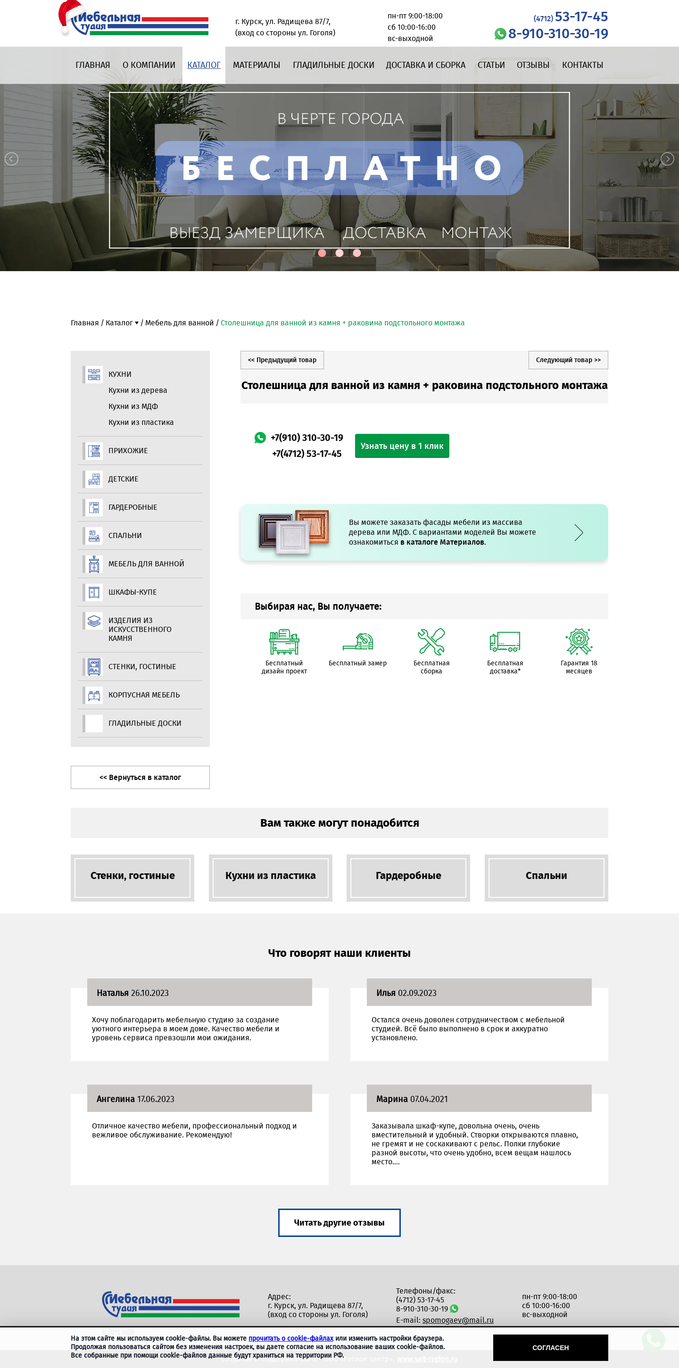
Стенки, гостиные (142, 666)
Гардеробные (132, 507)
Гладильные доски (333, 65)
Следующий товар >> (568, 360)
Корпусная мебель (144, 694)
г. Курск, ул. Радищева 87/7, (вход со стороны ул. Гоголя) (318, 1310)
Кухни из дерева (137, 390)
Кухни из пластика (141, 422)
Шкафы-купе (132, 592)
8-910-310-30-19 (558, 33)
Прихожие (128, 450)
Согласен (550, 1347)
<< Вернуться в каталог (140, 777)
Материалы (257, 65)
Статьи (491, 65)
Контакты (583, 65)
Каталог (204, 65)
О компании (149, 65)
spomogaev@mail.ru (458, 1320)
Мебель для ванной (179, 322)
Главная (92, 65)
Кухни (120, 374)
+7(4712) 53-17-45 (307, 453)
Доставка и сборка (425, 65)
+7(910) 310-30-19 (307, 437)
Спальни (125, 535)
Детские (123, 478)
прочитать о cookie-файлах (290, 1339)
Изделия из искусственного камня (140, 629)
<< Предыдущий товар (282, 360)
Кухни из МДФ (133, 406)
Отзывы (533, 65)
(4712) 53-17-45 (420, 1299)
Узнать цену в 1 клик (402, 446)
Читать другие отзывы (339, 1223)
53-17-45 (571, 16)
